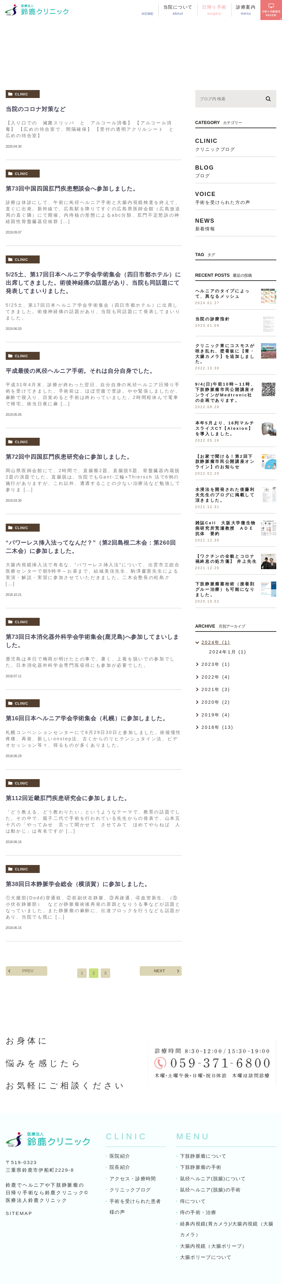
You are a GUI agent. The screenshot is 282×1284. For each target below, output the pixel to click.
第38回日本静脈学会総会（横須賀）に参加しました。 (78, 884)
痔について (193, 1201)
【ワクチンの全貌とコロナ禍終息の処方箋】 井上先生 (226, 559)
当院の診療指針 (212, 319)
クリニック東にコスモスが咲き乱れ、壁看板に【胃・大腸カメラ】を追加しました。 (225, 353)
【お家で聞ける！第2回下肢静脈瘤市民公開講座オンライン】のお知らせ (225, 462)
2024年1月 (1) (228, 651)
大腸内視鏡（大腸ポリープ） (213, 1246)
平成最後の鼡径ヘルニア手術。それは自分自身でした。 (81, 371)
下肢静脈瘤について (203, 1156)
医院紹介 (120, 1156)
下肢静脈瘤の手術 (200, 1167)
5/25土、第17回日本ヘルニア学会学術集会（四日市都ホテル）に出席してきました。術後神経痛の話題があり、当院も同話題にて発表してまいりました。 (93, 282)
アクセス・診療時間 (133, 1178)
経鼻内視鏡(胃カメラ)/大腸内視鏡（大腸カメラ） (226, 1229)
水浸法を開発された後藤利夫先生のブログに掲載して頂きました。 (225, 495)
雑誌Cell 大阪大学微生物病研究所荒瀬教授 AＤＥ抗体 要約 (225, 528)
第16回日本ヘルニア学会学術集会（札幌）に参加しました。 (87, 718)
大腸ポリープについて (206, 1257)
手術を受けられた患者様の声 (135, 1206)
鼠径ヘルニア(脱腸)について (213, 1178)
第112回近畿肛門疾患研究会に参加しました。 (68, 798)
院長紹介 (120, 1167)
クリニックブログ (130, 1189)
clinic (21, 94)
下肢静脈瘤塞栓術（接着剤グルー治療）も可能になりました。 (225, 589)
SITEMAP (19, 1213)
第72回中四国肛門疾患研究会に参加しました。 (69, 457)
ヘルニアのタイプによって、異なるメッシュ (222, 294)
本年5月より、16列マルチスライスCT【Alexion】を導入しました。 (225, 428)
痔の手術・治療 (198, 1212)
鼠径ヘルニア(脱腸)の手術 (210, 1189)
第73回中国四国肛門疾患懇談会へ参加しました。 (72, 188)
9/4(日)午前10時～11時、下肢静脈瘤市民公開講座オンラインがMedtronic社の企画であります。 (225, 392)
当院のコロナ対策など (36, 109)
